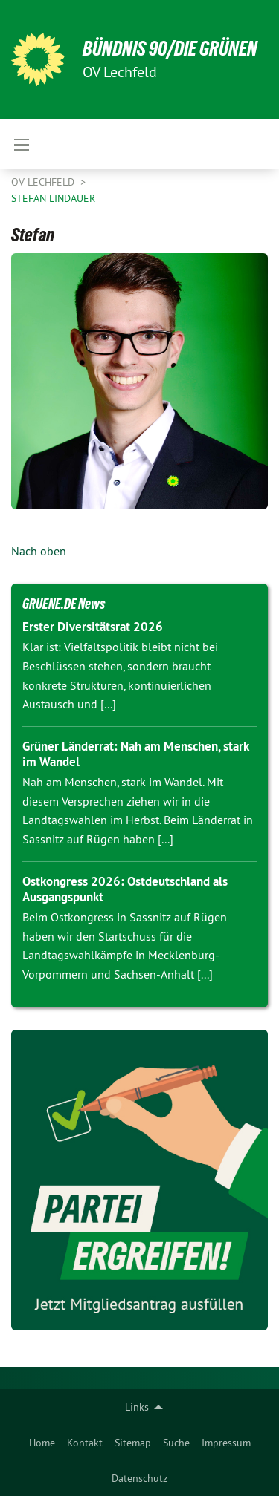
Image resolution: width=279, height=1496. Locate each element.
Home (42, 1442)
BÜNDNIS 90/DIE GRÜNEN (170, 48)
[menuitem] (42, 1442)
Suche (176, 1442)
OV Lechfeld (44, 182)
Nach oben (38, 550)
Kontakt (85, 1442)
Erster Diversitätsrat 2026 (92, 626)
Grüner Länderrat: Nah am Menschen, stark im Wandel (135, 754)
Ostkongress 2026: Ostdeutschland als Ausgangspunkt (125, 889)
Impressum (226, 1442)
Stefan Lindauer (53, 198)
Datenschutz (139, 1478)
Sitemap (133, 1442)
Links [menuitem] (137, 1407)
